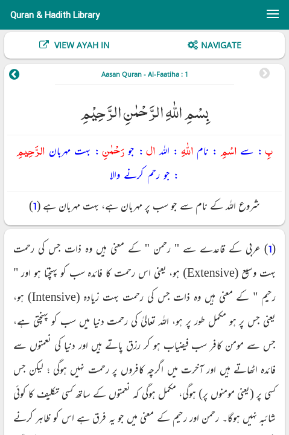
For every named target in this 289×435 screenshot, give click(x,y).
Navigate (221, 45)
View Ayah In (81, 45)
